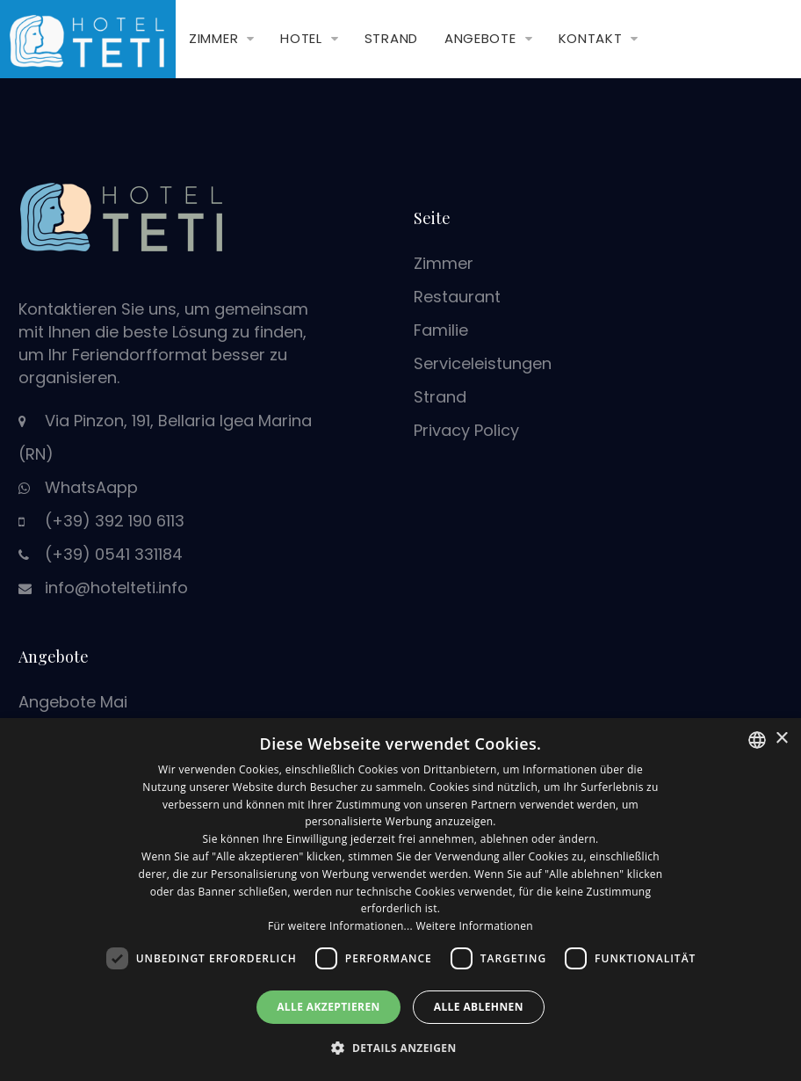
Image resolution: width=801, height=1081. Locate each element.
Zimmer (213, 38)
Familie (441, 330)
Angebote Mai (72, 702)
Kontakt (591, 38)
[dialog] (400, 899)
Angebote (480, 38)
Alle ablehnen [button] (478, 1006)
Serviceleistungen (483, 363)
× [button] (781, 738)
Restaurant (457, 297)
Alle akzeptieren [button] (328, 1006)
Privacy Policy (466, 430)
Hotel (301, 38)
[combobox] (757, 740)
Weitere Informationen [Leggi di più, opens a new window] (474, 925)
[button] (400, 1048)
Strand (391, 38)
